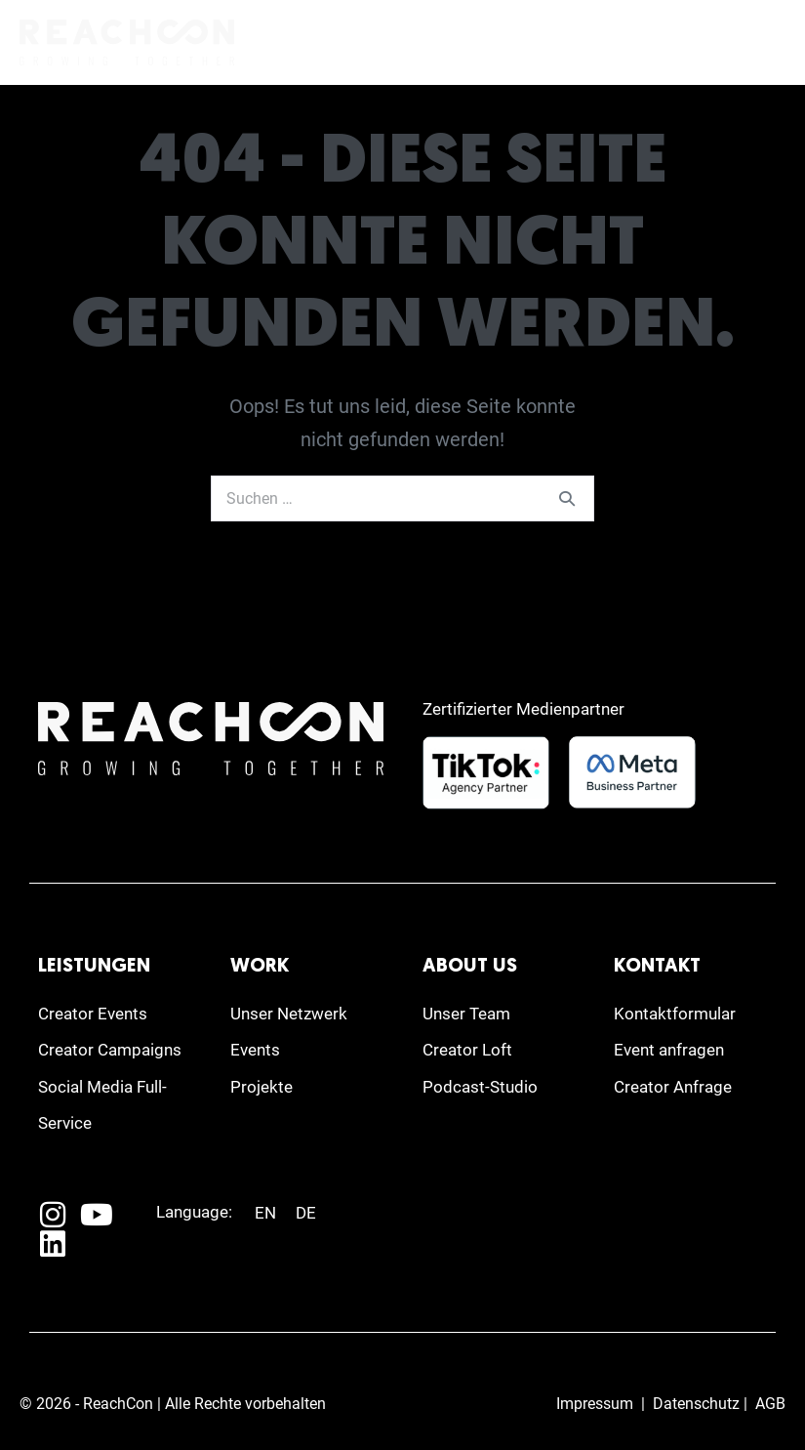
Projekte (261, 1087)
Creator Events (92, 1013)
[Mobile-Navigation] (770, 44)
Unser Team (466, 1013)
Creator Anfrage (673, 1087)
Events (255, 1049)
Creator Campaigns (109, 1049)
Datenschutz (696, 1403)
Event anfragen (669, 1049)
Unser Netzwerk (288, 1013)
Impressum (594, 1403)
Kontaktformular (675, 1013)
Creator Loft (467, 1049)
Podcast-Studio (480, 1087)
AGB (770, 1403)
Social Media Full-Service (102, 1105)
